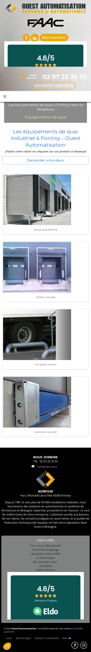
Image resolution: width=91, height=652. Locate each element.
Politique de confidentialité (47, 638)
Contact (9, 638)
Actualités (45, 566)
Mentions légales (24, 638)
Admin (66, 638)
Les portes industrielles (46, 554)
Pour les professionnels (45, 545)
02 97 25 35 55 (64, 77)
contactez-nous (47, 466)
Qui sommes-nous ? (45, 562)
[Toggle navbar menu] (4, 96)
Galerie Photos (45, 570)
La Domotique (45, 558)
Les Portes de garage (45, 550)
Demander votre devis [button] (45, 160)
